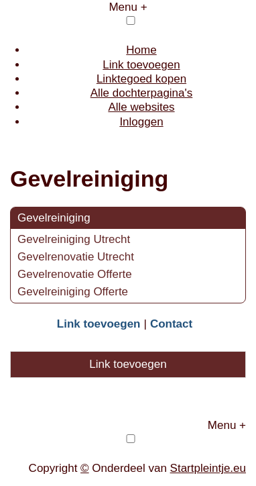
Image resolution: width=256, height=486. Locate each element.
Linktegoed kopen (141, 78)
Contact (171, 324)
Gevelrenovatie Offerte (74, 274)
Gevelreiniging (53, 217)
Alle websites (141, 107)
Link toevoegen (141, 64)
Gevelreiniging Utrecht (73, 239)
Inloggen (141, 121)
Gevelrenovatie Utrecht (75, 256)
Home (141, 50)
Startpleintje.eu (208, 468)
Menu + (128, 7)
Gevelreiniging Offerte (72, 291)
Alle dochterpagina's (141, 93)
